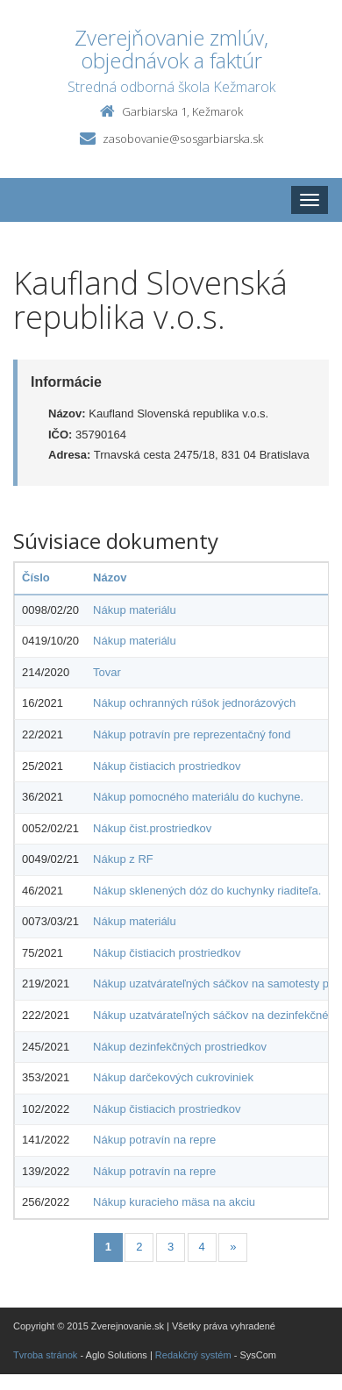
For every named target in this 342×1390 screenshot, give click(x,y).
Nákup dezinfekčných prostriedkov (180, 1046)
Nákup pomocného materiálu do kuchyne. (198, 796)
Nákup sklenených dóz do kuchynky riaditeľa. (207, 890)
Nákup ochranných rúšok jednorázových (194, 702)
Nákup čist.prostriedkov (152, 828)
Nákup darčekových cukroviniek (173, 1077)
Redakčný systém (193, 1355)
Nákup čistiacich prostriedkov (166, 766)
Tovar (107, 672)
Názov (109, 577)
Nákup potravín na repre (154, 1139)
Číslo (36, 577)
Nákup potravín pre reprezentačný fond (191, 734)
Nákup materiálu (134, 610)
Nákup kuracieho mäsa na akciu (174, 1201)
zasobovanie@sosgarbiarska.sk (183, 138)
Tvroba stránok (45, 1355)
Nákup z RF (123, 859)
